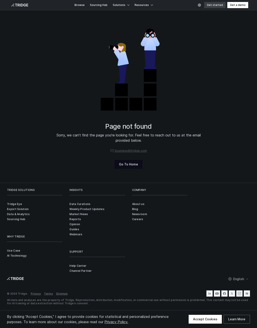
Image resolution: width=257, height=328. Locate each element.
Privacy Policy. (116, 322)
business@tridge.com (128, 150)
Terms (48, 293)
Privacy (36, 293)
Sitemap (62, 293)
